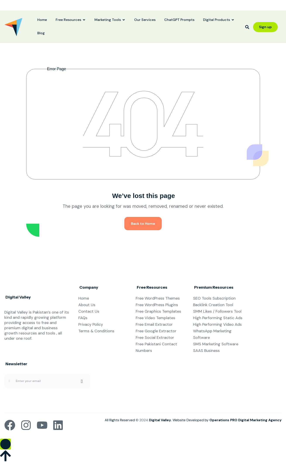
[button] (247, 27)
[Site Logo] (13, 26)
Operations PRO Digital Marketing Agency (245, 420)
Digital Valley (160, 420)
